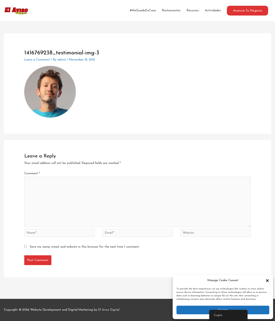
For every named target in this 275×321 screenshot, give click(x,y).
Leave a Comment (37, 59)
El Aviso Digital (108, 309)
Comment (32, 173)
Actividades (213, 10)
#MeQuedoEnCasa (143, 10)
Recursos (193, 10)
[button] (267, 281)
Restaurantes (171, 10)
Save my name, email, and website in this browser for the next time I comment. (85, 246)
